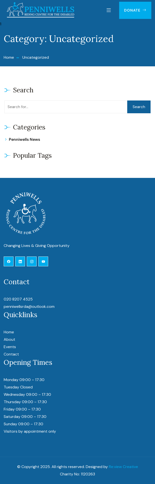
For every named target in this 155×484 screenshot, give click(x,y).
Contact (11, 354)
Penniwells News (24, 139)
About (9, 339)
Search (139, 106)
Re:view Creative (123, 466)
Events (10, 346)
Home (9, 332)
